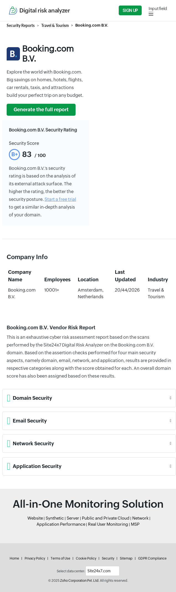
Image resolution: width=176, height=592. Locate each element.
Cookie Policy (86, 558)
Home (14, 558)
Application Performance (61, 524)
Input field (158, 8)
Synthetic (55, 518)
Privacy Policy (35, 558)
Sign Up (130, 10)
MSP (135, 524)
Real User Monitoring (108, 524)
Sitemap (126, 558)
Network (140, 518)
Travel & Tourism (55, 25)
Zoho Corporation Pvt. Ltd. (79, 581)
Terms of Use (60, 558)
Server (73, 518)
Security (108, 558)
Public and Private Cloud (106, 518)
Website (35, 518)
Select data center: (71, 571)
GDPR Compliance (152, 558)
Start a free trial (60, 199)
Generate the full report (41, 109)
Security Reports (21, 25)
